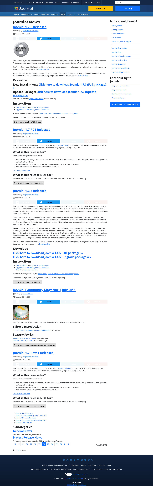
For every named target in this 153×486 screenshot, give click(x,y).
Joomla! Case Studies (119, 48)
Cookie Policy (66, 469)
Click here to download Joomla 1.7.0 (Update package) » (54, 93)
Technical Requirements (120, 72)
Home (16, 14)
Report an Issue (110, 469)
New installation (22, 107)
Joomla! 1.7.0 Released (29, 27)
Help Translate (97, 469)
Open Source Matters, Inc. (74, 478)
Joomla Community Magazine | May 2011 (31, 420)
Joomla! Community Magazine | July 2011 (44, 290)
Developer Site (43, 69)
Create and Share (118, 34)
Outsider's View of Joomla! (22, 340)
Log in (119, 469)
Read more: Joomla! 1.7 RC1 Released (28, 183)
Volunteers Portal (118, 98)
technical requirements (40, 107)
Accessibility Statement (39, 469)
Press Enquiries (83, 14)
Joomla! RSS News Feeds (120, 68)
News (63, 14)
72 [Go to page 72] (35, 444)
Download (100, 8)
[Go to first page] (15, 444)
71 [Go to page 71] (31, 444)
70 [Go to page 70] (27, 444)
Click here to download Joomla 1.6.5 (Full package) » (48, 253)
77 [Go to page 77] (56, 444)
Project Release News (30, 31)
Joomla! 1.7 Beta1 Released (33, 353)
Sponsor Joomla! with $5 (81, 469)
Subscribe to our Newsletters (125, 104)
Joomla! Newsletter (119, 64)
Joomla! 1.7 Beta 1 (64, 368)
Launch (127, 8)
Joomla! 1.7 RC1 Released (31, 129)
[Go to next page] (64, 444)
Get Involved (116, 38)
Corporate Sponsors (119, 90)
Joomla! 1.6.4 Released (24, 413)
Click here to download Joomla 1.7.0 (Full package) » (59, 86)
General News (28, 294)
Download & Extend (34, 2)
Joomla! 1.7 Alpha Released (26, 418)
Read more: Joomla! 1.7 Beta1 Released (29, 406)
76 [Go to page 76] (52, 444)
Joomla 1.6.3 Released (24, 422)
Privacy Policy (55, 469)
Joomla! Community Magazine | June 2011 (31, 415)
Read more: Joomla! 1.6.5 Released (27, 282)
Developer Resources (91, 2)
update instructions (36, 99)
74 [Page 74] (44, 444)
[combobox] (127, 2)
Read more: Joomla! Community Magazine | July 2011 (34, 345)
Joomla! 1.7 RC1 (63, 145)
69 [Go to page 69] (22, 444)
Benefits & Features (41, 14)
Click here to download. (21, 170)
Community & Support (70, 2)
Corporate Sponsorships (120, 86)
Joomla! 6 (54, 14)
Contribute (71, 14)
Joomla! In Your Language (121, 56)
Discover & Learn (52, 2)
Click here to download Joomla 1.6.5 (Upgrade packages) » (52, 257)
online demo (42, 113)
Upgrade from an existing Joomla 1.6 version (32, 109)
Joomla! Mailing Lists (119, 60)
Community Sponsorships (121, 94)
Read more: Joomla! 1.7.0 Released (27, 122)
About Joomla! (26, 14)
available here (83, 75)
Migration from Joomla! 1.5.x (26, 270)
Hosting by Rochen (76, 485)
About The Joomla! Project (121, 42)
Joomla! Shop (116, 52)
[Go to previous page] (18, 444)
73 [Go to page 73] (39, 444)
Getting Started (117, 30)
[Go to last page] (68, 444)
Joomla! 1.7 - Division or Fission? (24, 338)
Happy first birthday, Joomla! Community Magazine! (32, 330)
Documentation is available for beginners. (63, 113)
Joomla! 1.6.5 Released (29, 191)
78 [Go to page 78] (61, 444)
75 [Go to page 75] (48, 444)
